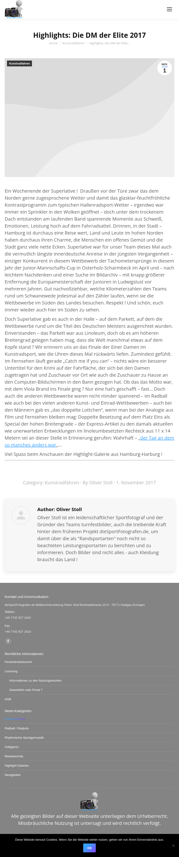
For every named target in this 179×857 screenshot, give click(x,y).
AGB (8, 699)
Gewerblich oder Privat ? (25, 690)
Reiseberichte (14, 756)
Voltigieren (12, 747)
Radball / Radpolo (17, 728)
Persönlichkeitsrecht (18, 662)
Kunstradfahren (19, 63)
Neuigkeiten (13, 775)
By (98, 482)
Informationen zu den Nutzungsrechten (35, 680)
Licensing (11, 671)
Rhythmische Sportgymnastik (24, 737)
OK (89, 848)
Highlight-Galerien (17, 765)
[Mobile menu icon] (169, 9)
